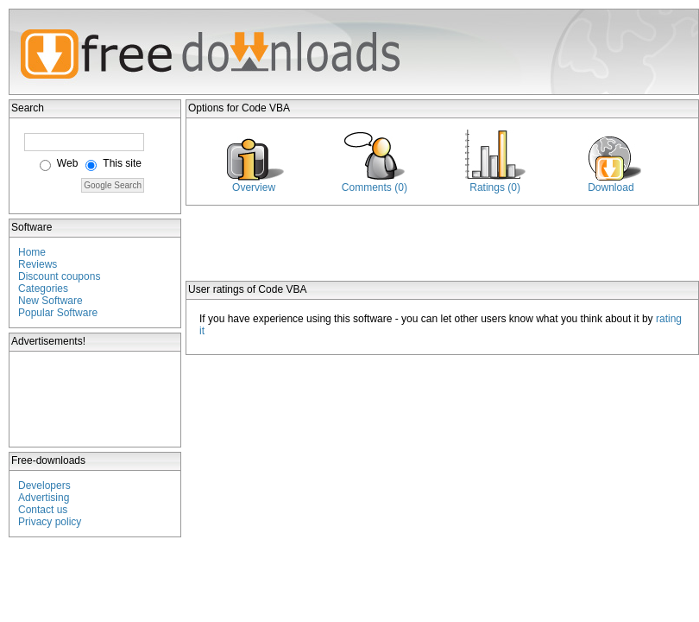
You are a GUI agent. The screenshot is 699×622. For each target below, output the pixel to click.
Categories (43, 288)
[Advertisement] (95, 399)
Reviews (37, 264)
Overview (253, 187)
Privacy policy (49, 522)
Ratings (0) (494, 187)
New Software (50, 301)
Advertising (43, 498)
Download (610, 187)
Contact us (42, 510)
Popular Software (58, 313)
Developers (44, 485)
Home (32, 252)
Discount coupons (59, 276)
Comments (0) (374, 187)
